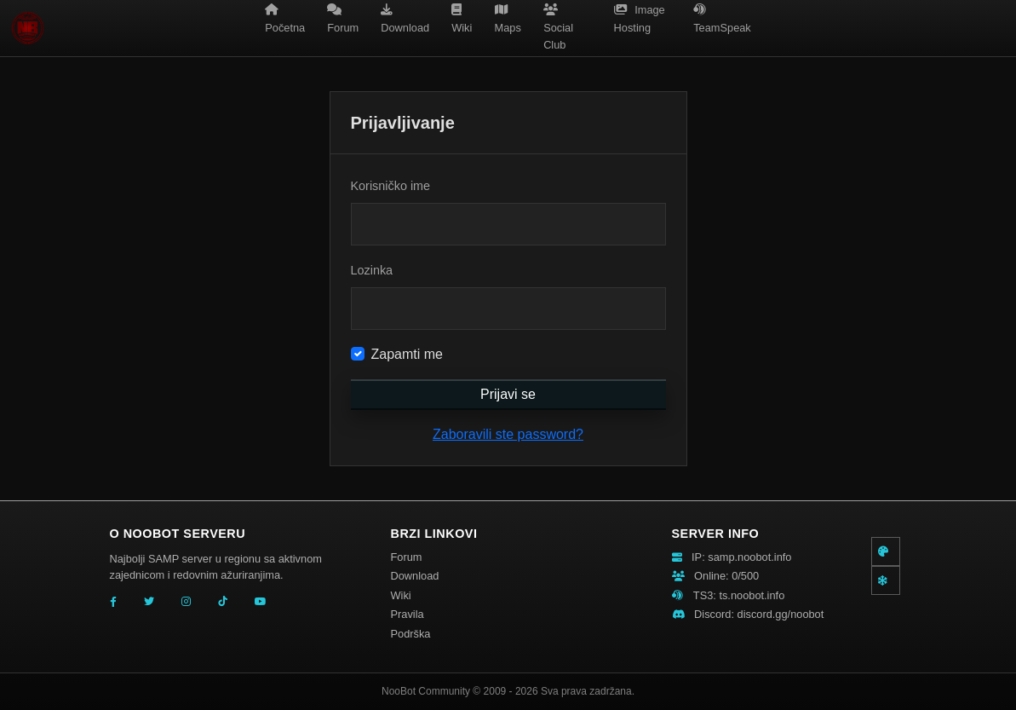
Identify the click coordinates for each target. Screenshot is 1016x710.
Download (415, 575)
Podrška (411, 633)
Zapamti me (407, 354)
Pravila (407, 614)
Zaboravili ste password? (508, 434)
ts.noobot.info (751, 595)
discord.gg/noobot (781, 614)
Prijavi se (508, 394)
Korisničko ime (391, 186)
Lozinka (372, 270)
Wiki (401, 595)
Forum (406, 557)
